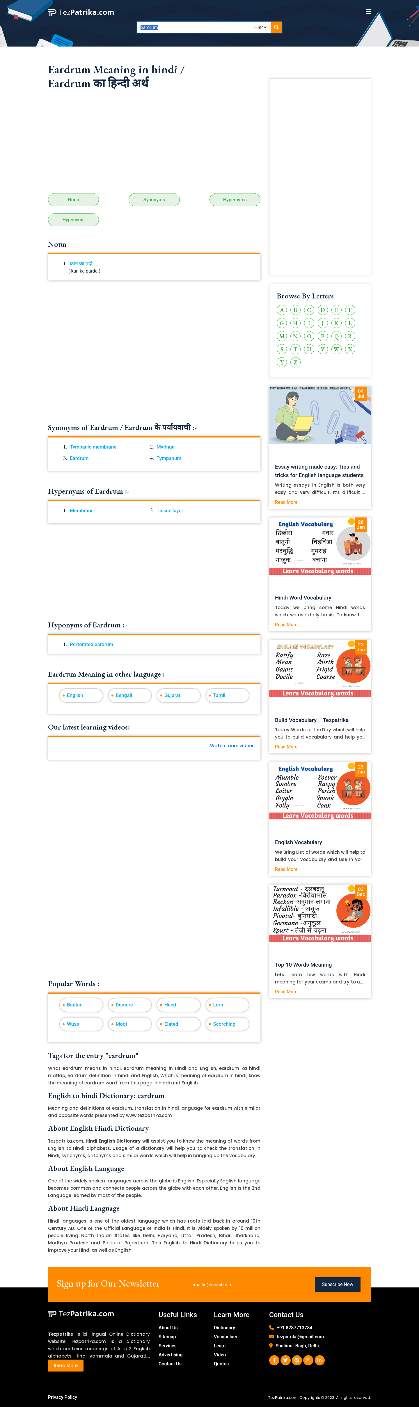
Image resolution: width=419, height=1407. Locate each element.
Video (220, 1355)
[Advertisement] (154, 143)
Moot (121, 1024)
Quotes (221, 1364)
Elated (171, 1024)
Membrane (82, 510)
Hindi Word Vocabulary (303, 597)
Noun (73, 199)
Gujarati (173, 695)
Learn (220, 1346)
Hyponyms (74, 220)
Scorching (224, 1024)
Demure (124, 1005)
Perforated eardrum (91, 644)
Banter (74, 1005)
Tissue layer (170, 510)
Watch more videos (232, 746)
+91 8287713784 (294, 1327)
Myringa (166, 447)
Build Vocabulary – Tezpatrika (312, 720)
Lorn (218, 1005)
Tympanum (169, 458)
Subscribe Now (337, 1284)
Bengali (124, 695)
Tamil (219, 695)
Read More (286, 502)
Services (168, 1346)
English (75, 695)
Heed (170, 1005)
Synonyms (154, 199)
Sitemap (167, 1337)
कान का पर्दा (81, 263)
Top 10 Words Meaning (303, 964)
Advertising (170, 1355)
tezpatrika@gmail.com (300, 1337)
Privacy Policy (62, 1397)
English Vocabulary (298, 842)
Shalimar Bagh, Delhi (297, 1346)
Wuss (73, 1024)
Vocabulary (225, 1337)
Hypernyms (235, 199)
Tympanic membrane (93, 447)
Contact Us (170, 1364)
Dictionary (224, 1327)
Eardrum (79, 458)
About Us (168, 1327)
